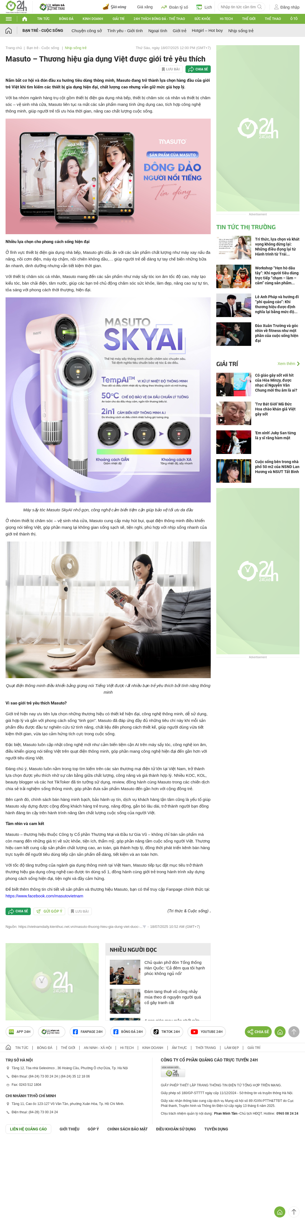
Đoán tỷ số (174, 7)
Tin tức (43, 19)
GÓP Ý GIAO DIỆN (16, 1147)
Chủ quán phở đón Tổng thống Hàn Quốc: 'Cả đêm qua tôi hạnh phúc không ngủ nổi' (174, 968)
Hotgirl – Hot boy (207, 30)
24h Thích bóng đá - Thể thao (159, 19)
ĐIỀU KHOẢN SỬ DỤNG (176, 1129)
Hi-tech (226, 19)
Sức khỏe (202, 19)
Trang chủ (14, 48)
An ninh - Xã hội (97, 1048)
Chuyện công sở (87, 30)
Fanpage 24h (88, 1031)
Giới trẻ (179, 30)
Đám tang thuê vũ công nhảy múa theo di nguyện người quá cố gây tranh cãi (172, 997)
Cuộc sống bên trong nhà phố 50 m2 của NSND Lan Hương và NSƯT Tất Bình (277, 466)
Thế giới (248, 19)
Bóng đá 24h (128, 1031)
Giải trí (118, 19)
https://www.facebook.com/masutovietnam (44, 895)
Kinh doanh (93, 19)
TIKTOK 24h (167, 1031)
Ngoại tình (157, 30)
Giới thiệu (69, 1129)
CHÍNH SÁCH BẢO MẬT (127, 1129)
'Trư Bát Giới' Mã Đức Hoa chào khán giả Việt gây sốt (275, 409)
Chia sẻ (201, 69)
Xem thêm (286, 363)
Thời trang (205, 1048)
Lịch (204, 7)
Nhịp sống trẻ (240, 30)
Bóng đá (66, 19)
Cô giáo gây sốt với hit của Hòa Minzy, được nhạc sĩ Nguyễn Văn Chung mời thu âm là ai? (276, 382)
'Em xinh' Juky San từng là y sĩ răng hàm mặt (275, 435)
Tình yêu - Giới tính (125, 30)
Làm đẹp (232, 1048)
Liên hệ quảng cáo (28, 1129)
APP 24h (19, 1031)
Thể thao (273, 19)
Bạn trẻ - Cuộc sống (42, 30)
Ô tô (294, 19)
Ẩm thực (179, 1048)
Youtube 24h (207, 1031)
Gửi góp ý (49, 911)
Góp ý (93, 1129)
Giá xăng (145, 7)
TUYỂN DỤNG (216, 1129)
